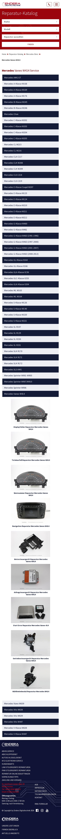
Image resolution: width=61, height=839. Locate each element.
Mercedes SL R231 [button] (12, 345)
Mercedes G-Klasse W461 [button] (15, 229)
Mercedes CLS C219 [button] (13, 181)
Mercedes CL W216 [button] (12, 150)
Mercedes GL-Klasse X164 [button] (16, 260)
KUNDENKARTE (8, 764)
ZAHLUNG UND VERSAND (12, 780)
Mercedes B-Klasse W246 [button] (15, 108)
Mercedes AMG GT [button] (12, 77)
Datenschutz (41, 791)
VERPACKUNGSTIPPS (10, 777)
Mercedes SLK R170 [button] (13, 351)
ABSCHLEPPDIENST (9, 754)
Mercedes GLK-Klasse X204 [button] (16, 284)
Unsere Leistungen (10, 826)
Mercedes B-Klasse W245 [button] (15, 102)
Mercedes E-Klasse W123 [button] (15, 193)
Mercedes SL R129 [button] (12, 333)
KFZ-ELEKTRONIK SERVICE (12, 761)
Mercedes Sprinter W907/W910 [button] (18, 381)
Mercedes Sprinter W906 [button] (15, 388)
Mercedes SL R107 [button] (12, 327)
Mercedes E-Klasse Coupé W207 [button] (18, 187)
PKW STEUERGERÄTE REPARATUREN (16, 770)
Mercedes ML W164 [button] (13, 296)
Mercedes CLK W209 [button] (13, 169)
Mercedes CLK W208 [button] (13, 163)
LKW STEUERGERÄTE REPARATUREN (16, 767)
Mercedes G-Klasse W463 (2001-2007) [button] (21, 248)
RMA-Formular (41, 804)
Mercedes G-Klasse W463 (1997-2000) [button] (21, 242)
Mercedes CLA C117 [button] (13, 157)
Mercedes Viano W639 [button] (14, 703)
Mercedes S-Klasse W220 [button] (15, 315)
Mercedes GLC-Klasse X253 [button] (16, 278)
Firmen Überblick (10, 829)
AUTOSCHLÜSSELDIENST (12, 757)
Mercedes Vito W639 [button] (13, 716)
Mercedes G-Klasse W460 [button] (15, 223)
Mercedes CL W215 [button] (12, 144)
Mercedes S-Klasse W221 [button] (15, 321)
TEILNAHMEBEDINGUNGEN (45, 794)
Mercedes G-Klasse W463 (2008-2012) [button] (21, 254)
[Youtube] (47, 810)
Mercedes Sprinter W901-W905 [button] (18, 375)
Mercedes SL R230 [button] (12, 339)
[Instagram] (42, 810)
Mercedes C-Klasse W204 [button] (15, 132)
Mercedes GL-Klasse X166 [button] (16, 266)
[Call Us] (49, 4)
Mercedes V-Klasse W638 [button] (15, 728)
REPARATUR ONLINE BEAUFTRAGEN (16, 774)
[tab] (30, 78)
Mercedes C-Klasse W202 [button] (15, 120)
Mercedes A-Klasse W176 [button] (15, 96)
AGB (36, 784)
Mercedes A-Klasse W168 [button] (15, 84)
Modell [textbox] (7, 29)
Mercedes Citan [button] (11, 114)
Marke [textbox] (7, 21)
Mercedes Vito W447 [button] (13, 722)
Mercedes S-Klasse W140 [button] (15, 309)
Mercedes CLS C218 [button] (13, 175)
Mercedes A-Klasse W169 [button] (15, 90)
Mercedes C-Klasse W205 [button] (15, 138)
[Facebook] (37, 810)
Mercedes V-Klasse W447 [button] (15, 734)
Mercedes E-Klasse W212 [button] (15, 217)
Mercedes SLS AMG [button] (13, 369)
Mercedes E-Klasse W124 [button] (15, 199)
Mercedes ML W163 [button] (13, 290)
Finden (31, 44)
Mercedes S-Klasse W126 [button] (15, 302)
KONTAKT (38, 797)
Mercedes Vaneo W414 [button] (14, 394)
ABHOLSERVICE (8, 751)
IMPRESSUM (39, 788)
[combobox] (30, 21)
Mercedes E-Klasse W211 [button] (15, 211)
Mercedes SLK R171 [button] (13, 357)
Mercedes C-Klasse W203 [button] (15, 126)
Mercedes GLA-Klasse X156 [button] (16, 272)
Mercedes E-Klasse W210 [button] (15, 205)
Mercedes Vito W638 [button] (13, 709)
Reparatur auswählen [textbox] (13, 36)
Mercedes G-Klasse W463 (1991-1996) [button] (21, 236)
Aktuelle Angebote (10, 833)
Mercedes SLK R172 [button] (13, 363)
